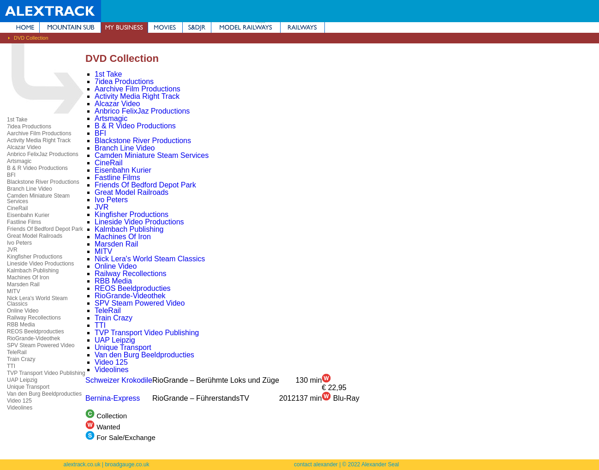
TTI (11, 366)
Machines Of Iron (28, 277)
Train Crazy (21, 359)
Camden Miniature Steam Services (38, 199)
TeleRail (17, 352)
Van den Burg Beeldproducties (44, 394)
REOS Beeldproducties (35, 331)
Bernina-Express (112, 398)
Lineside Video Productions (40, 263)
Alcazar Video (24, 147)
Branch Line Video (29, 189)
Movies (165, 27)
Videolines (19, 407)
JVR (12, 250)
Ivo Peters (19, 243)
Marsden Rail (23, 284)
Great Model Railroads (34, 236)
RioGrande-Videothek (33, 338)
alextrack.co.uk (82, 464)
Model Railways (245, 27)
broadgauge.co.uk (127, 464)
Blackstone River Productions (43, 182)
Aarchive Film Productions (39, 133)
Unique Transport (28, 387)
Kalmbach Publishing (33, 270)
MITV (13, 291)
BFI (11, 175)
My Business (124, 27)
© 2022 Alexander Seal (370, 464)
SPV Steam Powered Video (41, 345)
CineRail (17, 208)
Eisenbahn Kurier (28, 215)
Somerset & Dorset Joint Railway (197, 27)
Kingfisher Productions (34, 256)
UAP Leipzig (22, 380)
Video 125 (19, 401)
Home (19, 27)
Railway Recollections (34, 317)
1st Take (17, 119)
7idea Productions (29, 126)
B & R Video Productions (37, 168)
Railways (302, 27)
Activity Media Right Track (39, 140)
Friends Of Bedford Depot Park (45, 229)
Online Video (23, 310)
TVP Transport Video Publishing (46, 373)
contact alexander (316, 464)
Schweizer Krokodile (118, 380)
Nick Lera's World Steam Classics (37, 301)
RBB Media (21, 324)
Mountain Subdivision (70, 27)
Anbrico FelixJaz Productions (42, 154)
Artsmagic (19, 161)
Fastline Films (24, 222)
